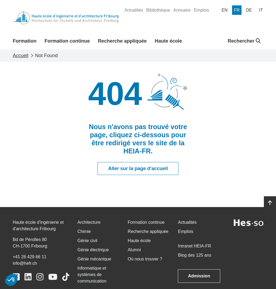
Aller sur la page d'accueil (138, 168)
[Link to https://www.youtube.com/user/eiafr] (52, 277)
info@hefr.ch (25, 263)
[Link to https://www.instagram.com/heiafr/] (39, 277)
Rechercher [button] (244, 41)
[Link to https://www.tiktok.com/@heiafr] (65, 277)
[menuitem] (133, 10)
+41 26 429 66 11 (29, 256)
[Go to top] (270, 203)
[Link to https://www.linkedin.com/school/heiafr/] (28, 277)
